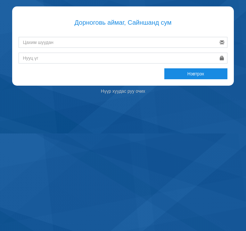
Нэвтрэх (195, 73)
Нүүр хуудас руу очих (123, 91)
